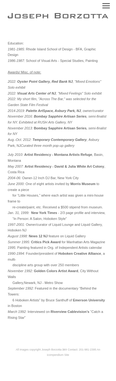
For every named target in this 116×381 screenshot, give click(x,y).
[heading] (58, 17)
